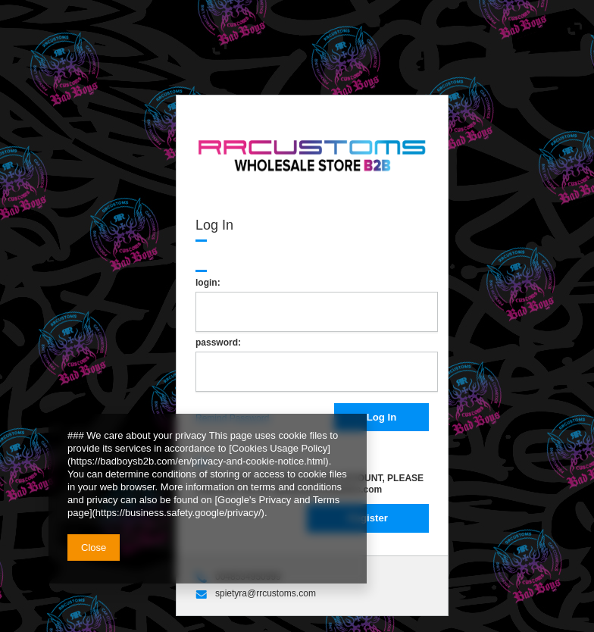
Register (368, 518)
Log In (382, 417)
